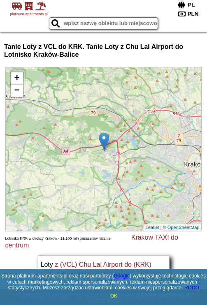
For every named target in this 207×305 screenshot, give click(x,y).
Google (122, 276)
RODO (191, 288)
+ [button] (16, 78)
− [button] (16, 91)
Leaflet (152, 227)
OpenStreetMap (183, 227)
